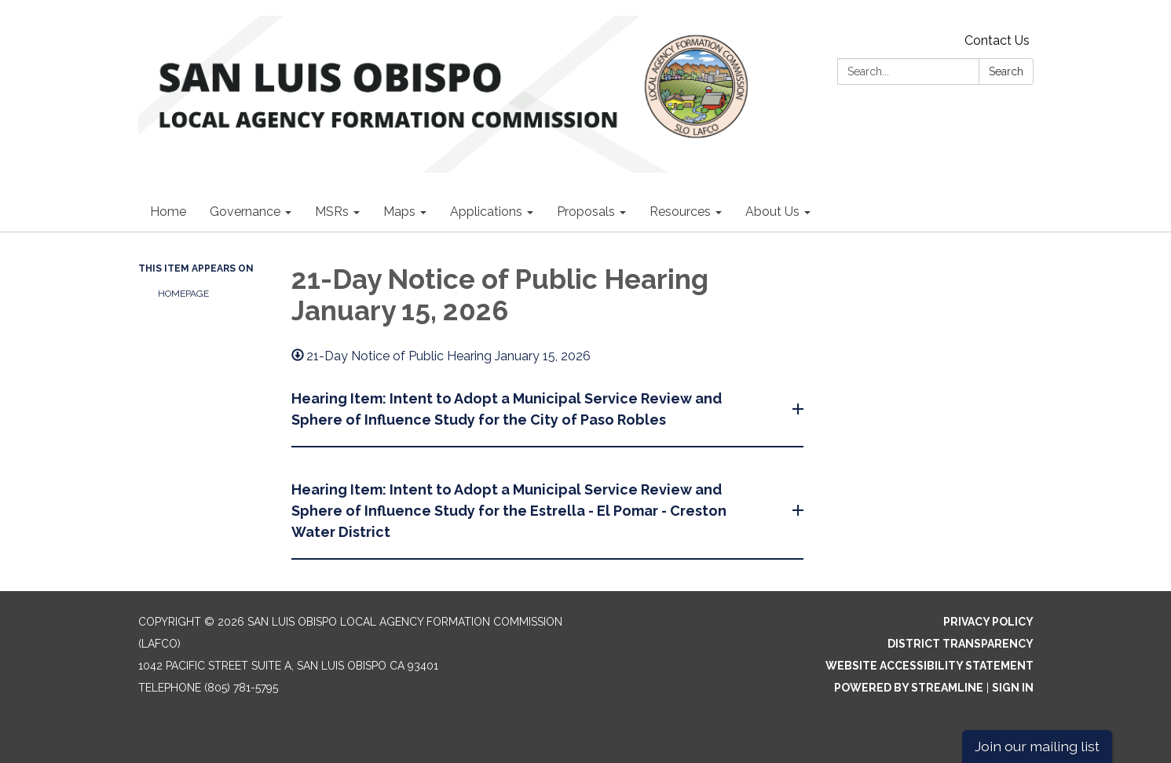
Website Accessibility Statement (929, 665)
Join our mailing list (1037, 746)
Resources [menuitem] (680, 211)
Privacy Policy (988, 621)
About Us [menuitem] (772, 211)
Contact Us (997, 40)
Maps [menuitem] (399, 211)
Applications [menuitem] (486, 211)
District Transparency (960, 643)
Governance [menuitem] (245, 211)
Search (1006, 71)
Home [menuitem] (168, 211)
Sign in (1013, 687)
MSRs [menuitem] (332, 211)
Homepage (183, 293)
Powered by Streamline (908, 687)
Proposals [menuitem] (586, 211)
